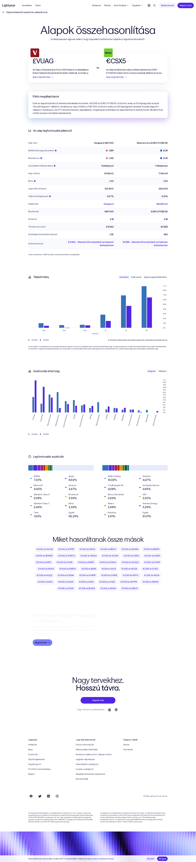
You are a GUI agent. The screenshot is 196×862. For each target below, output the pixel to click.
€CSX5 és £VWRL (109, 575)
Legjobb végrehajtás (85, 759)
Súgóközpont (34, 764)
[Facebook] (31, 796)
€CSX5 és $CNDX (87, 588)
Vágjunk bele (98, 700)
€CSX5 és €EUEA (129, 569)
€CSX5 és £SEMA (66, 575)
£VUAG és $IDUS (108, 549)
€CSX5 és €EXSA (108, 588)
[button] (61, 61)
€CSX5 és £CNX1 (66, 588)
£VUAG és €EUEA (89, 556)
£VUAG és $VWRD (44, 556)
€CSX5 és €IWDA (150, 582)
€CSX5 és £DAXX (66, 582)
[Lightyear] (9, 5)
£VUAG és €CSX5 (110, 556)
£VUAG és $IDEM (151, 549)
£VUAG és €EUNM (130, 549)
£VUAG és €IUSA (87, 549)
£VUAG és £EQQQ (130, 562)
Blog (30, 749)
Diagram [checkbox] (152, 371)
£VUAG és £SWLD (108, 562)
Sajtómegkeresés (36, 759)
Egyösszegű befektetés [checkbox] (155, 277)
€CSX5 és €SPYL (131, 575)
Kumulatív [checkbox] (124, 277)
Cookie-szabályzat (85, 769)
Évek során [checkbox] (136, 277)
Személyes (27, 5)
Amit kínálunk (121, 5)
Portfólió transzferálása (39, 769)
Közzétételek (82, 779)
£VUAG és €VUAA (45, 549)
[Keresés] (154, 5)
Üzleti (38, 5)
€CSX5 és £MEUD (130, 588)
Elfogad (162, 859)
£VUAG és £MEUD (67, 569)
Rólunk (107, 5)
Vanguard (109, 204)
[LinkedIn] (48, 796)
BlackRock (162, 204)
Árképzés (96, 5)
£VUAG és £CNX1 (152, 562)
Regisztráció (186, 5)
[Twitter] (39, 796)
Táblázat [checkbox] (162, 371)
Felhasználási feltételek (86, 749)
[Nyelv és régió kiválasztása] (149, 5)
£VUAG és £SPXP (66, 549)
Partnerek (128, 749)
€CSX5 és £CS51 (150, 569)
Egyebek (137, 5)
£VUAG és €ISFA (43, 562)
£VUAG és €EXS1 (131, 556)
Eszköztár (33, 754)
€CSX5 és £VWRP (87, 575)
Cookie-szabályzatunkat (102, 859)
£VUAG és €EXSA (46, 569)
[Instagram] (57, 796)
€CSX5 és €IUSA (151, 575)
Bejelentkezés (167, 5)
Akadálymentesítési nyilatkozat (90, 774)
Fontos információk (85, 744)
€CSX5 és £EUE (109, 569)
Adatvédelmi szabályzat (87, 764)
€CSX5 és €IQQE (44, 575)
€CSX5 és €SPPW (128, 582)
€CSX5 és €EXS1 (45, 582)
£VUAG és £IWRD (86, 562)
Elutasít (150, 859)
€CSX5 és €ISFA (86, 582)
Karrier (126, 744)
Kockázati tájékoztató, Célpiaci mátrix (94, 754)
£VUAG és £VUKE (65, 562)
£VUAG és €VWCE (66, 556)
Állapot (31, 774)
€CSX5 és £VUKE (107, 582)
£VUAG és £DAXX (152, 556)
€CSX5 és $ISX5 (89, 569)
